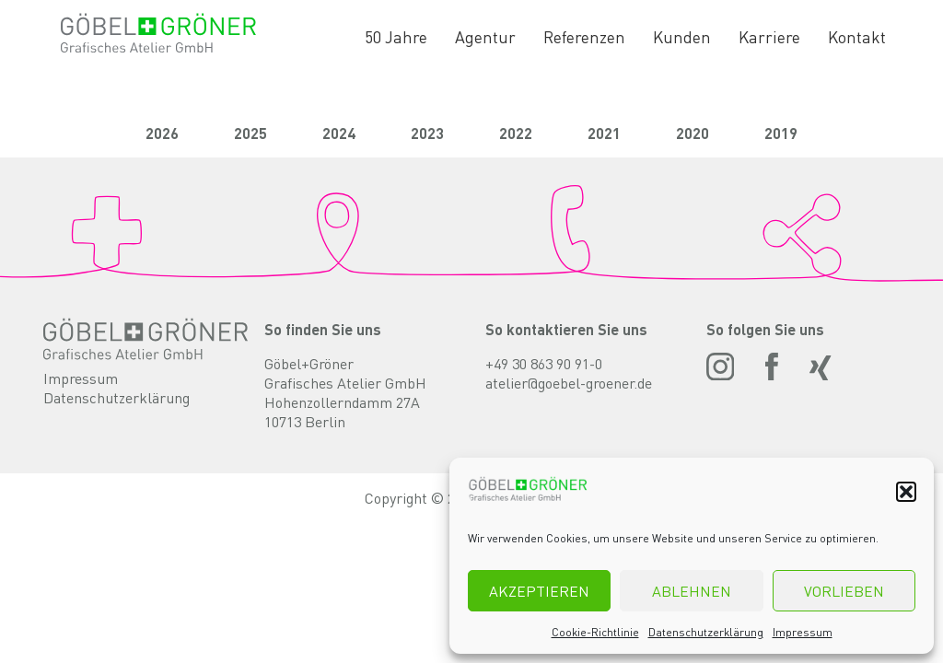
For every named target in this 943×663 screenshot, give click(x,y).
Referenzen (584, 37)
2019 (780, 133)
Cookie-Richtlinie (595, 632)
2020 (692, 133)
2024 (338, 133)
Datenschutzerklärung (705, 632)
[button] (906, 492)
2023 (427, 133)
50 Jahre (396, 37)
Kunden (682, 37)
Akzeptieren (539, 590)
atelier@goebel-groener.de (568, 382)
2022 (515, 133)
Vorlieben (844, 590)
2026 (162, 133)
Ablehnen (691, 590)
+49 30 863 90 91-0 (543, 363)
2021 (604, 133)
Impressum (802, 632)
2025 (250, 133)
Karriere (769, 37)
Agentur (485, 37)
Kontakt (857, 37)
